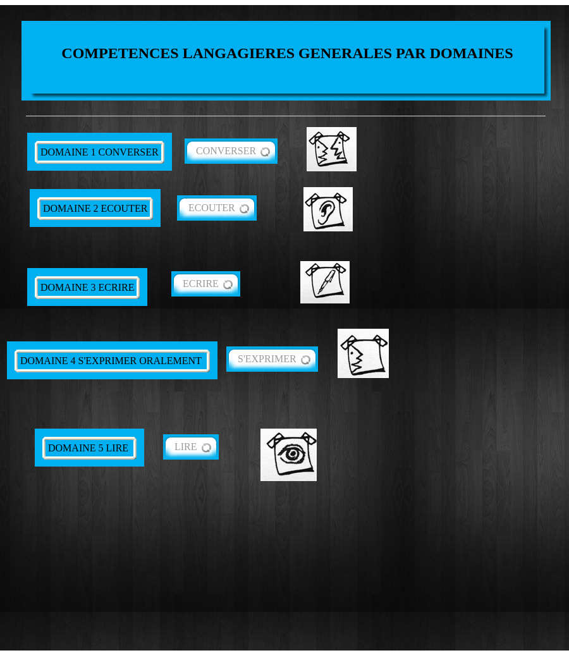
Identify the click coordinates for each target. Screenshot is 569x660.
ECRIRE (201, 283)
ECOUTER (211, 207)
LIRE (185, 446)
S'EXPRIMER (267, 358)
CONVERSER (226, 150)
